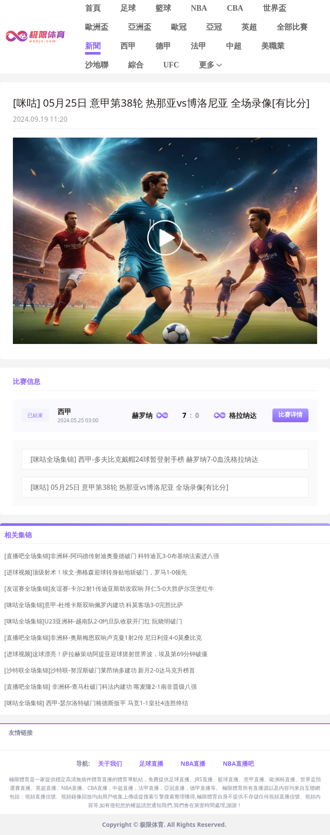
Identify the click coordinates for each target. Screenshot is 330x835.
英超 (249, 27)
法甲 (198, 46)
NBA (199, 8)
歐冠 (178, 27)
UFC (171, 65)
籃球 (163, 8)
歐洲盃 (96, 27)
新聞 (93, 46)
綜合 (136, 65)
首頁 (93, 8)
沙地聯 (96, 65)
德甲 (163, 46)
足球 (128, 8)
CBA (235, 8)
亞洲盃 (139, 27)
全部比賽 (292, 27)
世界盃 (274, 8)
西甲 (128, 46)
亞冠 (214, 27)
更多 (211, 65)
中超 (233, 46)
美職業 (272, 46)
